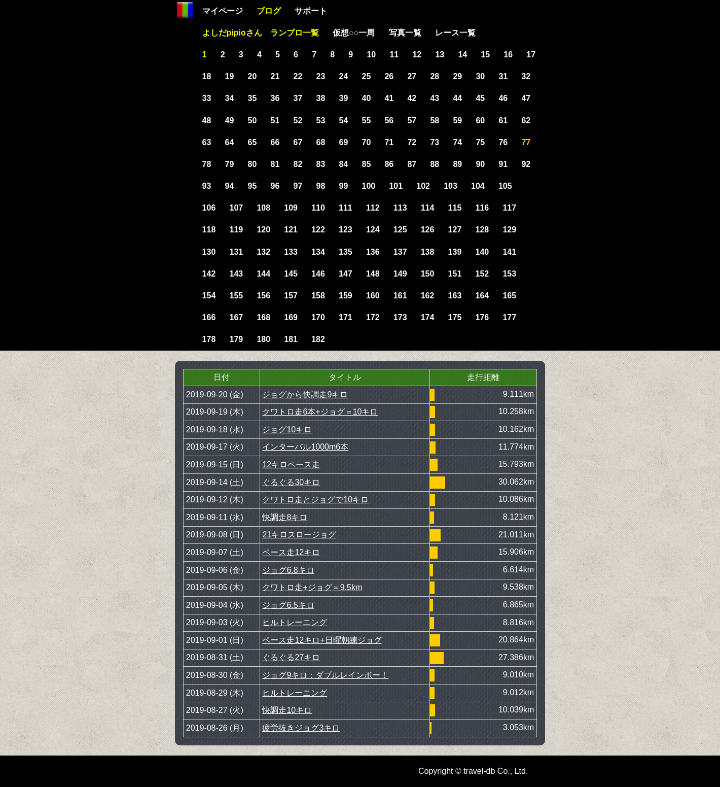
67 (298, 142)
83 (321, 164)
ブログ (269, 11)
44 (457, 98)
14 (462, 54)
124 (373, 229)
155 (236, 295)
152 (482, 273)
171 (345, 317)
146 (318, 273)
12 (416, 54)
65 (252, 142)
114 (428, 207)
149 (400, 273)
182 (318, 339)
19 (229, 76)
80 (252, 164)
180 (263, 339)
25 (366, 76)
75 (480, 142)
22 (298, 76)
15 (485, 54)
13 (439, 54)
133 (291, 252)
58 (434, 120)
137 (400, 252)
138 (428, 252)
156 (263, 295)
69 (343, 142)
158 (318, 295)
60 (480, 120)
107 (236, 207)
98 (321, 186)
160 (373, 295)
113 (400, 207)
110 (318, 207)
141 (509, 252)
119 (236, 229)
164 (482, 295)
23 (321, 76)
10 (371, 54)
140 (482, 252)
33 (206, 98)
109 (291, 207)
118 (209, 229)
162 (428, 295)
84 (343, 164)
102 (423, 186)
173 (400, 317)
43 (434, 98)
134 (318, 252)
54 (343, 120)
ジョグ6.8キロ (288, 570)
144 (263, 273)
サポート (311, 11)
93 (206, 186)
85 (366, 164)
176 (482, 317)
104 (478, 186)
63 (206, 142)
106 (209, 207)
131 (236, 252)
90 (480, 164)
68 (321, 142)
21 (275, 76)
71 (388, 142)
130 (209, 252)
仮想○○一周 (354, 32)
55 (366, 120)
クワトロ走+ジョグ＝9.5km (312, 587)
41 (388, 98)
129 (509, 229)
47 (525, 98)
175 (455, 317)
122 (318, 229)
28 (434, 76)
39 (343, 98)
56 (388, 120)
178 (209, 339)
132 (263, 252)
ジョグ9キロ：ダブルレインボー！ (325, 675)
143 (236, 273)
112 (373, 207)
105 (505, 186)
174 (428, 317)
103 (450, 186)
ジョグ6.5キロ (288, 605)
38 (321, 98)
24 (343, 76)
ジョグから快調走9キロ (305, 394)
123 (345, 229)
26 (388, 76)
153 (509, 273)
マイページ (222, 11)
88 (434, 164)
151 (455, 273)
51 (275, 120)
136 (373, 252)
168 (263, 317)
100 (368, 186)
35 (252, 98)
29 (457, 76)
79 (229, 164)
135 (345, 252)
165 (509, 295)
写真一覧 (405, 32)
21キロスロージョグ (299, 534)
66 (275, 142)
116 (482, 207)
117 (509, 207)
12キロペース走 (291, 464)
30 (480, 76)
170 (318, 317)
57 (411, 120)
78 (206, 164)
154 (209, 295)
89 (457, 164)
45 (480, 98)
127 (455, 229)
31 (503, 76)
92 (525, 164)
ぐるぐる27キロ (291, 657)
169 (291, 317)
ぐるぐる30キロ (291, 482)
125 (400, 229)
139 (455, 252)
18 (206, 76)
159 (345, 295)
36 (275, 98)
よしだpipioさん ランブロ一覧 (260, 32)
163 (455, 295)
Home (185, 10)
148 (373, 273)
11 (394, 54)
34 (229, 98)
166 (209, 317)
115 (455, 207)
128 (482, 229)
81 (275, 164)
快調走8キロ (284, 517)
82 (298, 164)
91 (503, 164)
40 (366, 98)
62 (525, 120)
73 (434, 142)
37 (298, 98)
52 (298, 120)
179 (236, 339)
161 (400, 295)
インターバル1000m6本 (305, 446)
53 (321, 120)
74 (457, 142)
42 (411, 98)
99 (343, 186)
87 (411, 164)
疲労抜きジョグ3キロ (301, 728)
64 (229, 142)
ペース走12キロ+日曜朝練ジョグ (321, 640)
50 (252, 120)
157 (291, 295)
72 (411, 142)
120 (263, 229)
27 (411, 76)
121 (291, 229)
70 (366, 142)
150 (428, 273)
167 (236, 317)
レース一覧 (455, 32)
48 (206, 120)
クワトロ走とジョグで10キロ (315, 499)
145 (291, 273)
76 (503, 142)
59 (457, 120)
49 (229, 120)
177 (509, 317)
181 (291, 339)
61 (503, 120)
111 (345, 207)
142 (209, 273)
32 (525, 76)
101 (396, 186)
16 (508, 54)
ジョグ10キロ (287, 429)
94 (229, 186)
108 (263, 207)
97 (298, 186)
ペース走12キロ (291, 552)
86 (388, 164)
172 (373, 317)
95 (252, 186)
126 (428, 229)
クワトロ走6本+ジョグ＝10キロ (320, 411)
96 (275, 186)
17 (530, 54)
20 (252, 76)
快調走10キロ (287, 710)
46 (503, 98)
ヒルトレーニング (294, 622)
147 (345, 273)
